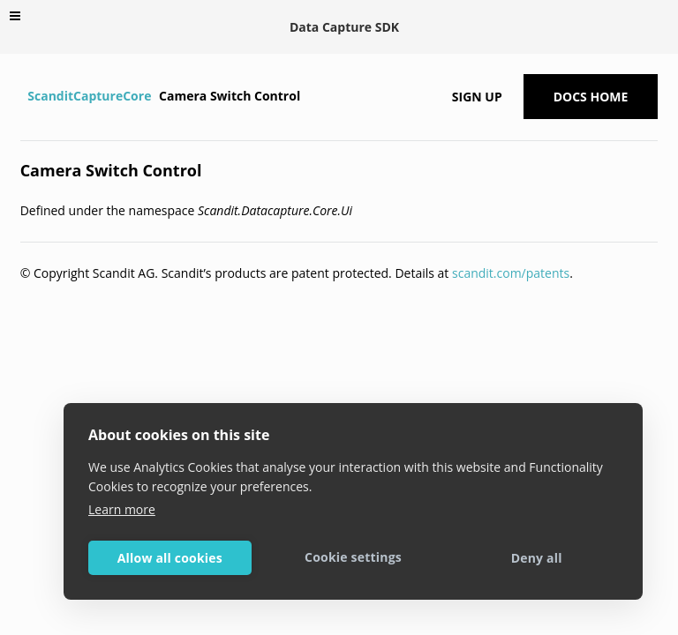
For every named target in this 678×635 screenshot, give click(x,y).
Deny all (536, 557)
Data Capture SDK (344, 27)
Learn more (121, 509)
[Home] (22, 96)
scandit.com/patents (510, 273)
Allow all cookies (169, 557)
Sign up (477, 96)
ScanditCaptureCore (89, 95)
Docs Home (591, 96)
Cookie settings (353, 557)
